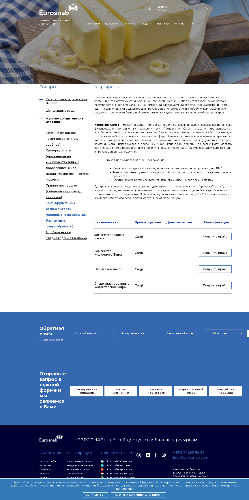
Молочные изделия (78, 469)
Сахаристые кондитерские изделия (63, 101)
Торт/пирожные (58, 208)
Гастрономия (74, 473)
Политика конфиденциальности (138, 494)
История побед (48, 461)
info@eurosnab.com (190, 457)
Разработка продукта (225, 391)
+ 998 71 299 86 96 (188, 452)
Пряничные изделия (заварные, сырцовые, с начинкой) (64, 178)
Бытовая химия (75, 477)
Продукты (146, 23)
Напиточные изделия (79, 461)
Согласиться (95, 494)
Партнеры (163, 23)
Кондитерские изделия (80, 465)
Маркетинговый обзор (191, 391)
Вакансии (45, 465)
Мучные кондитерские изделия (62, 120)
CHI (195, 8)
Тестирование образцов (86, 391)
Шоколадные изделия (60, 110)
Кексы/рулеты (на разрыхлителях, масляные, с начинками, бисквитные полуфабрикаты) (66, 195)
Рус (207, 8)
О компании (93, 23)
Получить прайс (215, 236)
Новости (44, 473)
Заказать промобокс (156, 391)
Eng (183, 8)
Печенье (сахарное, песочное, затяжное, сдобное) (62, 137)
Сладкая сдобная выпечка (66, 214)
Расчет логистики (121, 391)
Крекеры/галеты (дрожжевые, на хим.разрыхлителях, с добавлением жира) (62, 153)
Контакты (179, 23)
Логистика (129, 23)
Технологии (111, 23)
